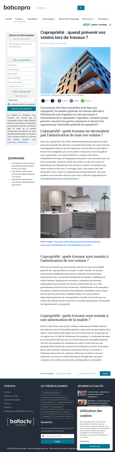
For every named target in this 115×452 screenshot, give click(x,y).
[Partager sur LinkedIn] (74, 100)
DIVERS (64, 43)
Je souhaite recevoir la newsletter (22, 104)
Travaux (19, 19)
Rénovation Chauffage (69, 19)
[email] (59, 436)
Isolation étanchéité (65, 402)
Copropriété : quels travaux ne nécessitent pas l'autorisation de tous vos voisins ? (23, 166)
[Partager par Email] (45, 100)
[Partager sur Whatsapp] (86, 100)
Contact (7, 392)
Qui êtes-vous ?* (21, 96)
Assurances (46, 416)
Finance (66, 412)
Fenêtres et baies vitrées (51, 412)
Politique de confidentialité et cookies (18, 411)
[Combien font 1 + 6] (21, 86)
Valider (105, 373)
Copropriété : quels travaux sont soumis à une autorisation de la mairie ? (23, 182)
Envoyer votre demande (21, 109)
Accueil (8, 19)
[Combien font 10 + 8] (88, 373)
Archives (7, 403)
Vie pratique (49, 19)
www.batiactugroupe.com (38, 448)
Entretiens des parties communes (54, 397)
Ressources (88, 19)
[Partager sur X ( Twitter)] (53, 100)
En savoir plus (84, 441)
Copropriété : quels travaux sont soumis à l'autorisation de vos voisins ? (23, 174)
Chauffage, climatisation (50, 393)
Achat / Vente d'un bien (62, 416)
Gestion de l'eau (48, 402)
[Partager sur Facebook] (62, 100)
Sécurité (45, 407)
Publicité (7, 407)
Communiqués (57, 407)
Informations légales (12, 400)
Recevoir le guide (47, 373)
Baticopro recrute (11, 396)
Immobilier (33, 19)
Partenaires (103, 19)
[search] (80, 8)
